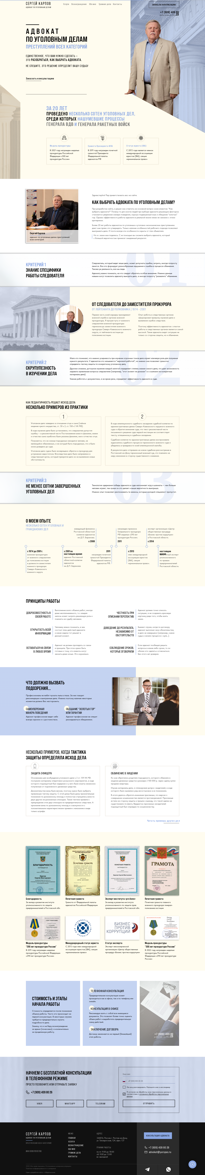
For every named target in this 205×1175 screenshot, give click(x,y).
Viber (39, 1103)
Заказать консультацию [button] (40, 78)
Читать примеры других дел (163, 820)
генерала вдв (60, 124)
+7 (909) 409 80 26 (159, 1147)
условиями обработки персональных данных (148, 1095)
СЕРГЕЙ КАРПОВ (38, 3)
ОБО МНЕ (71, 1149)
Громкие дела (105, 4)
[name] (149, 1074)
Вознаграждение (79, 4)
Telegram (100, 1103)
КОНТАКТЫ (72, 1156)
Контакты (117, 4)
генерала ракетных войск (104, 124)
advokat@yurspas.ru (160, 1152)
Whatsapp (70, 1103)
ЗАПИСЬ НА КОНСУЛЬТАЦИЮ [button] (164, 4)
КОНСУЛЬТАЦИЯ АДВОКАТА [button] (158, 1135)
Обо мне (92, 4)
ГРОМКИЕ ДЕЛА (74, 1153)
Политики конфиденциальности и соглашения (41, 1168)
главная (72, 1138)
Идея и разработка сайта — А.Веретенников (40, 1172)
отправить (149, 1103)
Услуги (66, 4)
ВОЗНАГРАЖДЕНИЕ (76, 1145)
